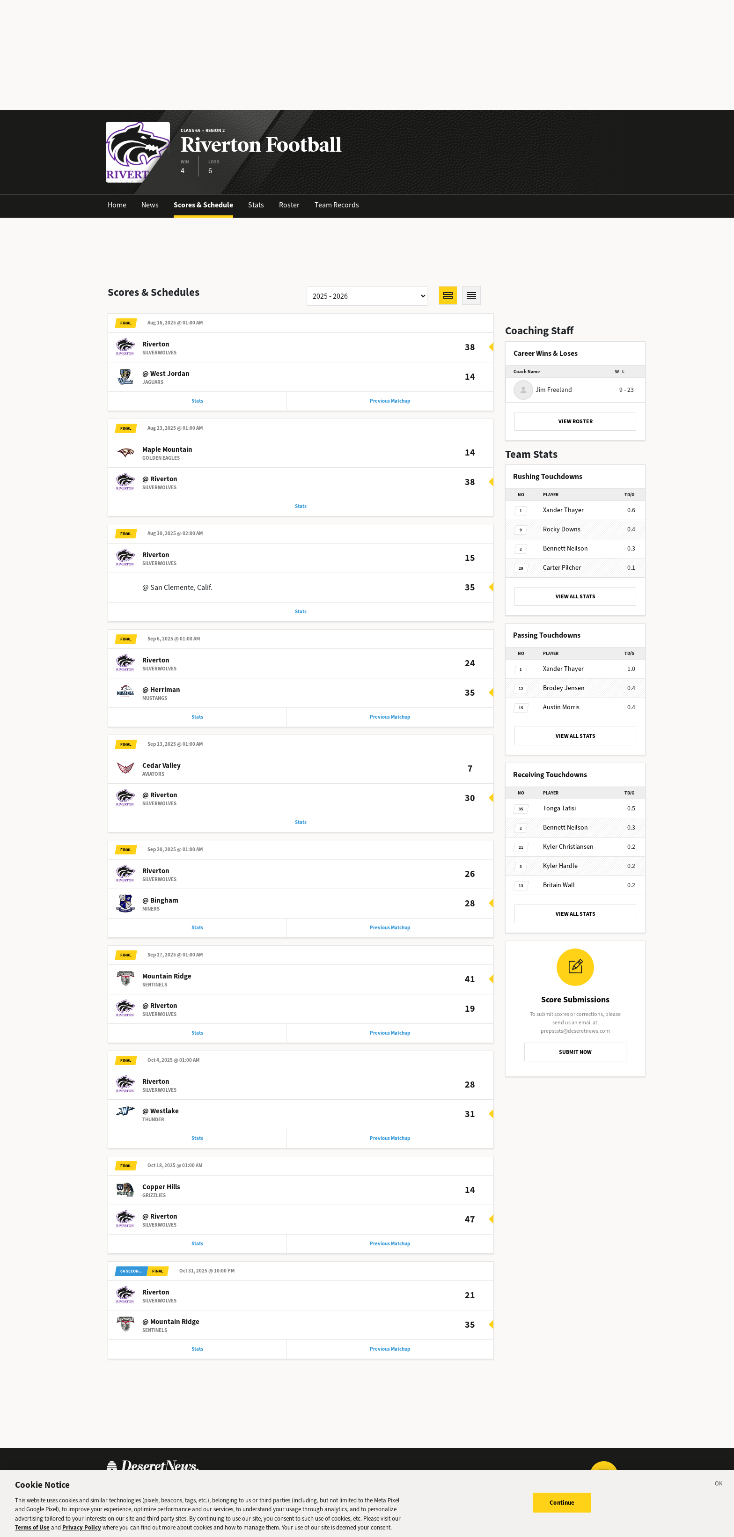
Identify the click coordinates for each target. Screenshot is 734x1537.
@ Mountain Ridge (170, 1331)
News (150, 205)
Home (117, 205)
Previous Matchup (390, 401)
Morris (561, 707)
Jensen (564, 688)
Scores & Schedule (203, 205)
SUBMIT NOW (575, 1052)
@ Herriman (161, 693)
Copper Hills (161, 1195)
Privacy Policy (81, 1531)
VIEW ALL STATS (575, 596)
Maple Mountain (167, 451)
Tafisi (559, 808)
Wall (559, 885)
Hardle (560, 865)
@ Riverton (159, 480)
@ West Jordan (166, 374)
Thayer (563, 510)
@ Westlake (160, 1118)
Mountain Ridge (166, 982)
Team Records (337, 205)
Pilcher (562, 567)
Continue (562, 1505)
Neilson (565, 548)
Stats (256, 205)
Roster (289, 205)
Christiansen (568, 846)
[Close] (719, 1488)
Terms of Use (32, 1531)
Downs (561, 529)
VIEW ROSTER (575, 421)
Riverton (155, 345)
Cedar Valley (161, 770)
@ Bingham (160, 906)
